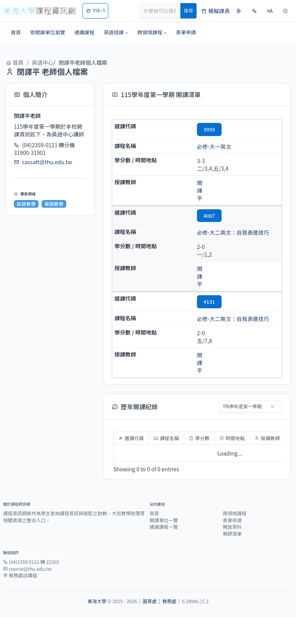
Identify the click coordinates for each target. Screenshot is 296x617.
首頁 (15, 62)
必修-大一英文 (214, 146)
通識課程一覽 (164, 526)
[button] (116, 32)
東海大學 (96, 601)
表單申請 (232, 520)
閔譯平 (199, 190)
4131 (209, 301)
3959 (209, 129)
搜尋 (188, 10)
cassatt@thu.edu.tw (47, 162)
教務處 (169, 601)
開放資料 (232, 526)
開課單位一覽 (164, 520)
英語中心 (43, 62)
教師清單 (232, 533)
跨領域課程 (234, 513)
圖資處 (150, 601)
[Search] (164, 10)
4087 (209, 215)
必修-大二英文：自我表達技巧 (233, 232)
